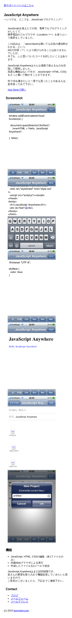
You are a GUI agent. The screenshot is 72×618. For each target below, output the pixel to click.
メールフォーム (19, 598)
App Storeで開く (17, 89)
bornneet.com (21, 610)
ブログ (14, 595)
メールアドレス (19, 601)
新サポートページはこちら (19, 5)
